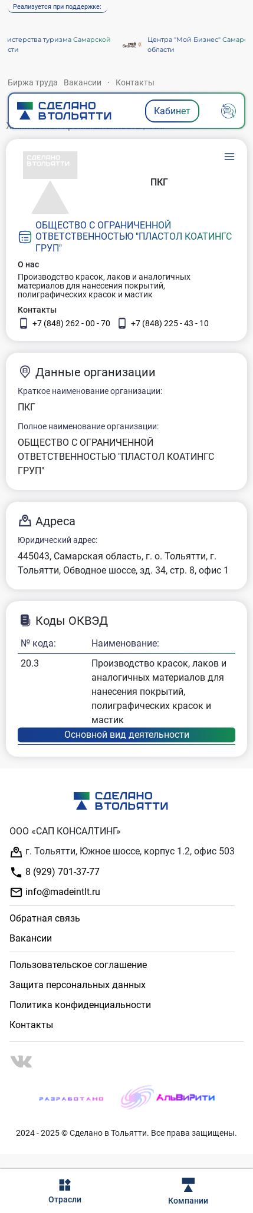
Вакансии (82, 82)
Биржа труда (33, 82)
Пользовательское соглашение (78, 964)
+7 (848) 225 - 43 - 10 (162, 323)
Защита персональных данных (77, 984)
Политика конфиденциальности (80, 1004)
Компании (188, 1191)
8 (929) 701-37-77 (54, 872)
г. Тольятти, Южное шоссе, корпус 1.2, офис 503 (122, 852)
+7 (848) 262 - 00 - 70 (64, 323)
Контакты (135, 82)
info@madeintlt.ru (54, 892)
